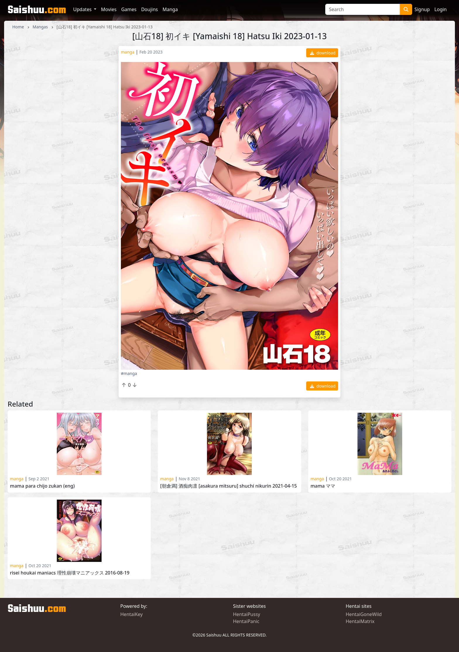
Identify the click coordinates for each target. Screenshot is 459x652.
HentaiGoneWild (364, 614)
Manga (170, 9)
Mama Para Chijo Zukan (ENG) (42, 486)
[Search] (362, 9)
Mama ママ (323, 486)
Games (128, 9)
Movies (109, 9)
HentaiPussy (246, 614)
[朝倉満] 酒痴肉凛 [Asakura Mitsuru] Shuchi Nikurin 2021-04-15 (228, 486)
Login (440, 9)
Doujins (149, 9)
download (322, 53)
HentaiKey (131, 614)
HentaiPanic (246, 621)
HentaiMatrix (360, 621)
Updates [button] (83, 9)
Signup (422, 9)
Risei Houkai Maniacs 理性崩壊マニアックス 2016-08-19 (69, 573)
